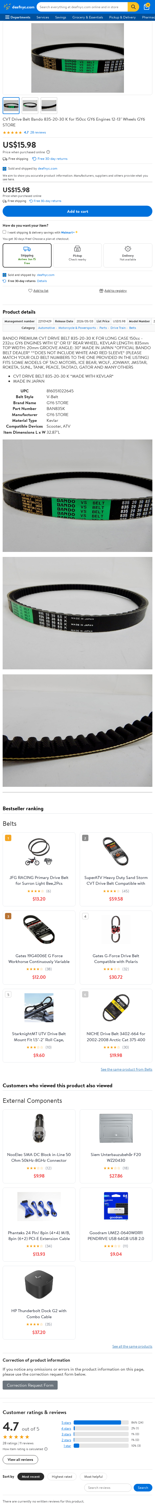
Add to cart (77, 211)
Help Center (71, 1200)
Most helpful (93, 1151)
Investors (12, 1246)
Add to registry (113, 290)
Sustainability (15, 1254)
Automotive (46, 327)
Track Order (105, 1200)
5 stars (66, 1097)
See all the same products (132, 1021)
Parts (103, 327)
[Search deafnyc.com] (82, 7)
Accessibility (14, 1345)
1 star (67, 1121)
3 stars (66, 1109)
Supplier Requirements (22, 1261)
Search (143, 1162)
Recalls (10, 1338)
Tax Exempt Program (20, 1360)
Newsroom (13, 1239)
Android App (14, 1430)
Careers (11, 1232)
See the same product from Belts (126, 744)
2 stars (66, 1115)
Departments (17, 17)
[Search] (133, 7)
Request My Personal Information (30, 1398)
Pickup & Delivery (122, 17)
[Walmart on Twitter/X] (18, 1449)
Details (42, 281)
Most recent (31, 1151)
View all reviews (20, 1134)
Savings (60, 17)
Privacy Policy (15, 1384)
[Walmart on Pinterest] (36, 1449)
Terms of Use (14, 1377)
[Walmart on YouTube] (27, 1449)
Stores (10, 1285)
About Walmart (16, 1225)
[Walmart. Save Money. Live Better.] (18, 7)
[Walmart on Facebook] (8, 1449)
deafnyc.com (47, 168)
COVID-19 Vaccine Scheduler (27, 1324)
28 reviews (38, 132)
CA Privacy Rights (18, 1391)
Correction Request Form (30, 1060)
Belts (132, 327)
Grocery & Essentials (87, 17)
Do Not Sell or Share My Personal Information (39, 1406)
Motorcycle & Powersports (77, 327)
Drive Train (118, 327)
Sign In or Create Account (28, 1200)
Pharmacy (12, 1331)
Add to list (38, 290)
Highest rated (62, 1151)
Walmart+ (12, 1299)
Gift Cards (13, 1307)
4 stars (66, 1103)
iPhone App (13, 1423)
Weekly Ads (137, 1200)
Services (43, 17)
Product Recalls (16, 1353)
